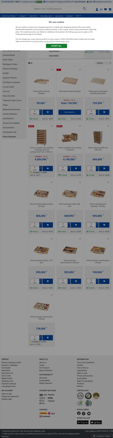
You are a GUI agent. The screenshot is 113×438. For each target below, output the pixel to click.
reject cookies (54, 39)
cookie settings (36, 39)
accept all (77, 32)
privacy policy (38, 41)
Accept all (56, 46)
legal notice (65, 41)
